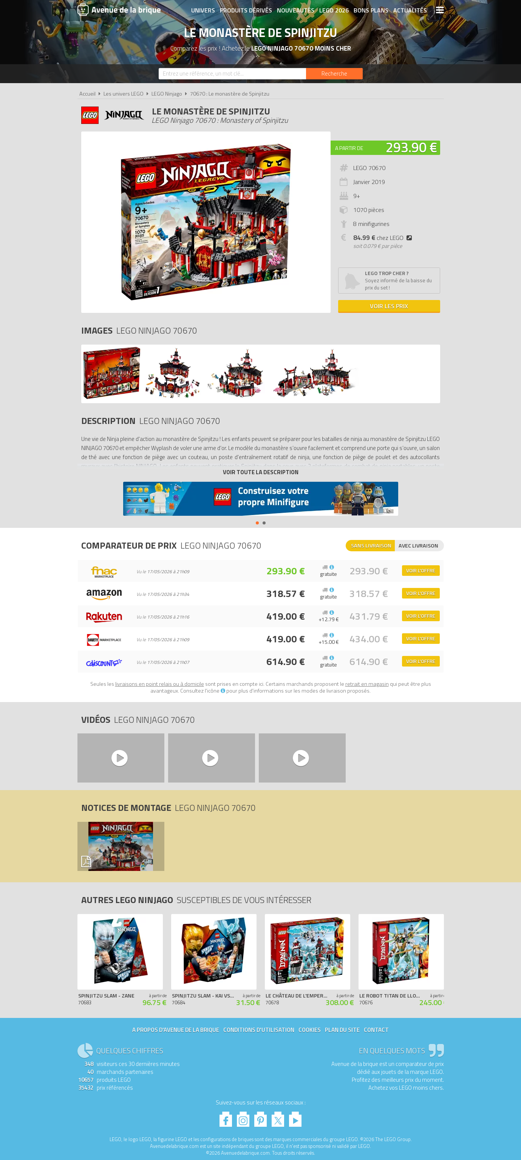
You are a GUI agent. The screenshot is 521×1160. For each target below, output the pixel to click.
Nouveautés (295, 10)
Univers (203, 10)
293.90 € (411, 147)
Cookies (309, 1029)
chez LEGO (384, 237)
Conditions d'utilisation (258, 1029)
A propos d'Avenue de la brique (175, 1029)
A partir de (349, 148)
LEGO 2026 (334, 10)
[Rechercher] (334, 73)
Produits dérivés (246, 10)
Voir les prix (389, 306)
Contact (376, 1029)
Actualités (410, 10)
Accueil (87, 94)
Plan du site (342, 1029)
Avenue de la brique (119, 9)
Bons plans (371, 10)
